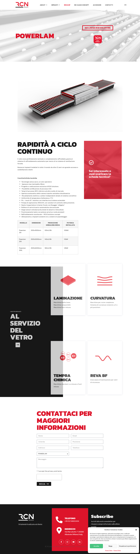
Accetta (96, 546)
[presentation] (49, 477)
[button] (136, 530)
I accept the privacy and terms (50, 471)
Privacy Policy (108, 550)
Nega (110, 546)
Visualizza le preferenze (127, 546)
